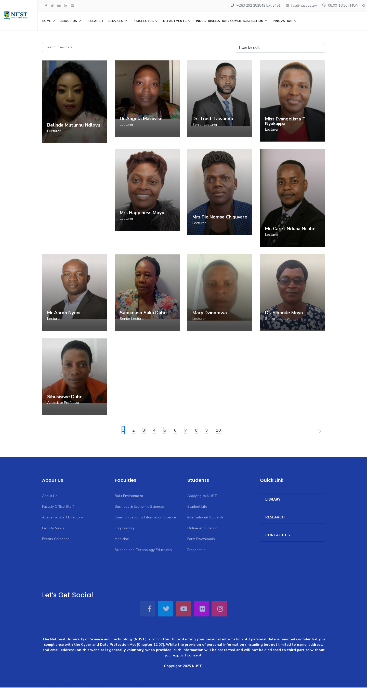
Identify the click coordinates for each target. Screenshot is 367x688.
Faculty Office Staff (58, 506)
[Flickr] (72, 6)
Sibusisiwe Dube (65, 397)
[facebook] (46, 6)
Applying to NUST (202, 496)
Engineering (124, 528)
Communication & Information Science (145, 517)
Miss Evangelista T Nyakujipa (285, 121)
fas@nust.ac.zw (304, 5)
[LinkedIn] (65, 6)
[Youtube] (59, 6)
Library (272, 499)
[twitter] (52, 6)
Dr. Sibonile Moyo (284, 313)
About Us (68, 21)
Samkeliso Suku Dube (143, 313)
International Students (205, 517)
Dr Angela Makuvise (141, 119)
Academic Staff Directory (62, 517)
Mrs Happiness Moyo (142, 213)
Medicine (122, 539)
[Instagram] (219, 609)
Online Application (202, 528)
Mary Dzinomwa (209, 313)
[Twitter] (165, 609)
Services (115, 21)
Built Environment (129, 496)
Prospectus (196, 550)
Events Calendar (55, 539)
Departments (175, 21)
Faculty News (53, 528)
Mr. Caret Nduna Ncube (290, 229)
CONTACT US (277, 535)
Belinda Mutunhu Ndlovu (73, 125)
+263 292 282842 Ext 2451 (259, 5)
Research (94, 21)
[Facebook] (147, 609)
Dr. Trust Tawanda (212, 119)
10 (218, 430)
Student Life (197, 506)
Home (46, 21)
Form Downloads (201, 539)
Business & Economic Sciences (140, 506)
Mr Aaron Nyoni (63, 313)
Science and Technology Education (143, 550)
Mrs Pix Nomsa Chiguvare (219, 217)
